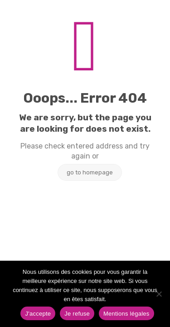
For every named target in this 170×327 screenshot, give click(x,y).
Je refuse (77, 313)
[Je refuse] (158, 293)
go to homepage (90, 172)
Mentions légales (126, 313)
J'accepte (38, 313)
